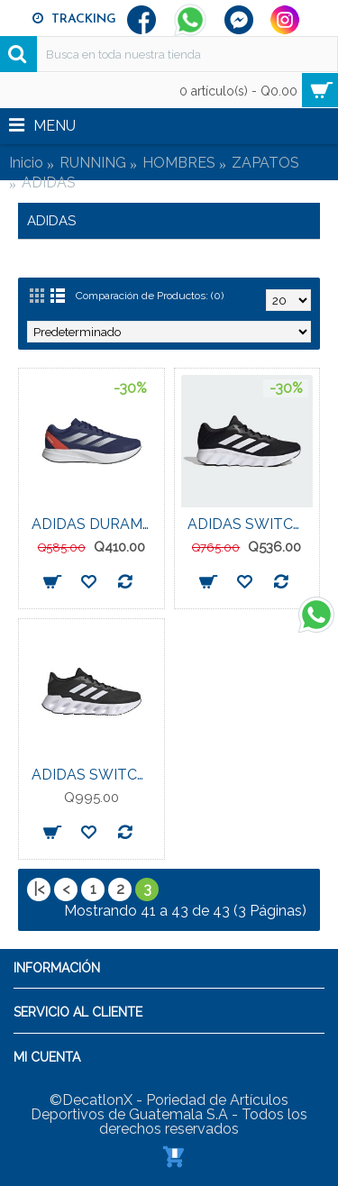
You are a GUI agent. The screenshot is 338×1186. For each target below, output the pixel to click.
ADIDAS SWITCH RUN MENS (95, 774)
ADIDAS (49, 182)
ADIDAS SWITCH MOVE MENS (250, 524)
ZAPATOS (265, 162)
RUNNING (92, 162)
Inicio (26, 162)
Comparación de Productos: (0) (150, 295)
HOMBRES (178, 162)
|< (38, 889)
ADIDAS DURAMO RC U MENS (95, 524)
